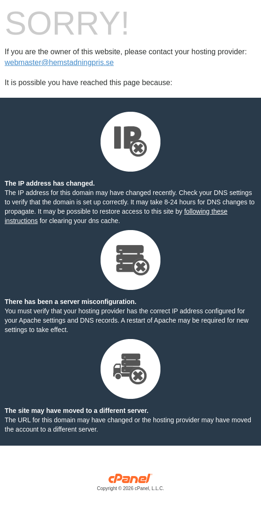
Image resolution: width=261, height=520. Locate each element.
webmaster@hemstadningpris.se (59, 62)
